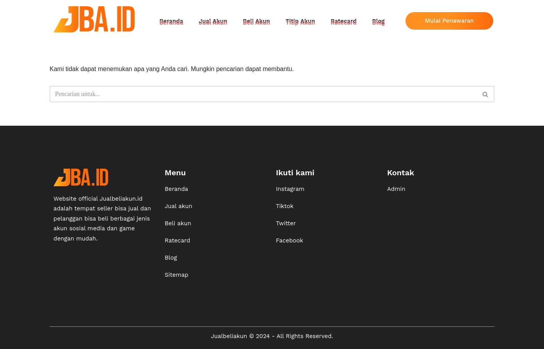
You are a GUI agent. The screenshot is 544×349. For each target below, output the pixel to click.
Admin (396, 188)
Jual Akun (213, 22)
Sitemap (176, 274)
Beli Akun (256, 22)
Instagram (290, 188)
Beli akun (178, 223)
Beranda (171, 22)
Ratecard (343, 22)
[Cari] (263, 94)
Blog (378, 22)
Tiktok (284, 206)
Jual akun (178, 206)
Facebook (289, 240)
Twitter (286, 223)
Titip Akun (300, 22)
